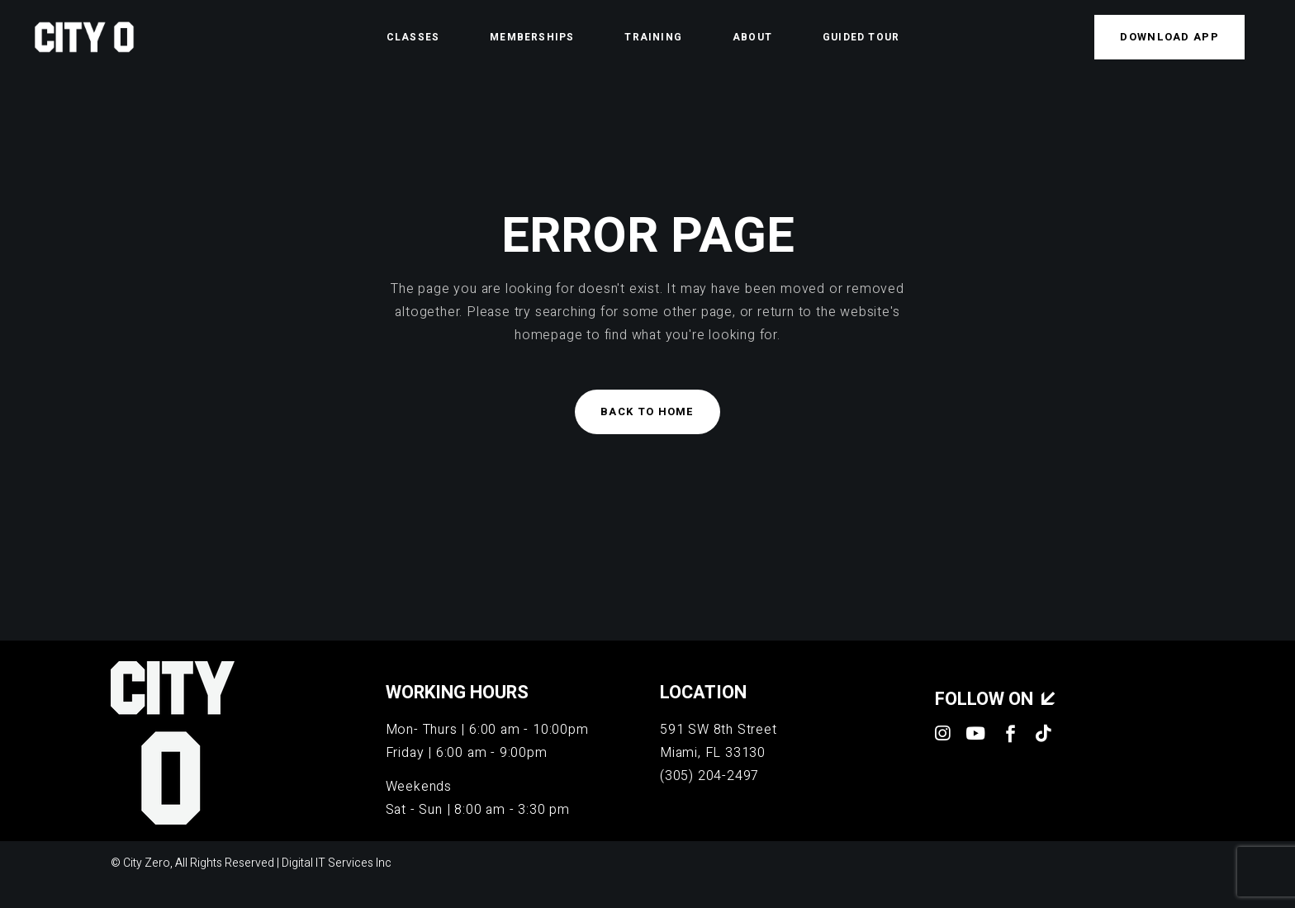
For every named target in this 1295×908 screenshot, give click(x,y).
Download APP (1169, 37)
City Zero (146, 863)
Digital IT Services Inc (336, 863)
